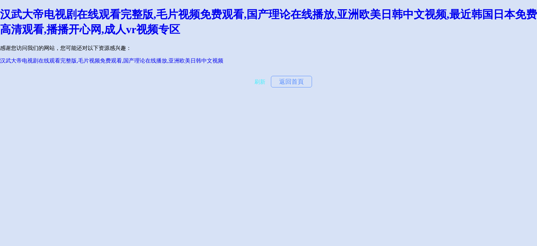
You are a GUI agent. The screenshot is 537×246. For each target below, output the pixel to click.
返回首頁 (291, 81)
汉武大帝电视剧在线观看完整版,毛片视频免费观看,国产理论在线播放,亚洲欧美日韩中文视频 (111, 61)
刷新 (259, 82)
